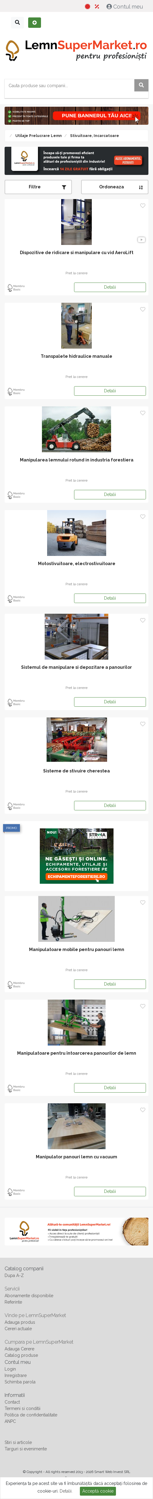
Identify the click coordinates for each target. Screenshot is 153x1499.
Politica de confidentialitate (31, 1414)
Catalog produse (21, 1355)
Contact (12, 1402)
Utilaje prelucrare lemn (38, 136)
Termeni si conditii (22, 1408)
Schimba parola (20, 1381)
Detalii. (66, 1491)
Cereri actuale (18, 1328)
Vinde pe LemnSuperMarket (35, 1315)
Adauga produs (20, 1322)
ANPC (10, 1421)
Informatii (15, 1395)
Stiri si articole (18, 1442)
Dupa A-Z (14, 1275)
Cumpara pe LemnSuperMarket (39, 1342)
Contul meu (125, 6)
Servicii (12, 1289)
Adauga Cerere (19, 1348)
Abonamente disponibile (29, 1295)
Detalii (110, 287)
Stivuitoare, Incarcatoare (94, 136)
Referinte (13, 1302)
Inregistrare (16, 1375)
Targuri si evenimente (26, 1448)
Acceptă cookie (98, 1491)
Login (10, 1369)
